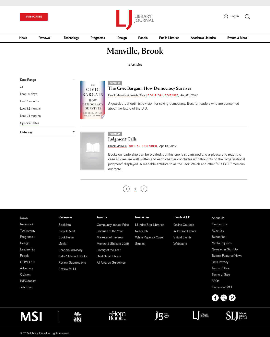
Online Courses (183, 225)
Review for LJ (67, 269)
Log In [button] (231, 16)
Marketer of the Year (110, 237)
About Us (218, 218)
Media (62, 244)
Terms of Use (220, 268)
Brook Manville (117, 146)
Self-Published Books (72, 256)
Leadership (27, 249)
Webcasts (180, 244)
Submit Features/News (227, 256)
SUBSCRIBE (33, 16)
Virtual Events (182, 237)
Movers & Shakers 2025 (113, 244)
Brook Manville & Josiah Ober (126, 95)
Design (122, 38)
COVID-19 (27, 262)
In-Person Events (184, 231)
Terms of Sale (221, 274)
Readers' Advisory (70, 250)
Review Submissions (72, 262)
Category (26, 132)
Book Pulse (66, 237)
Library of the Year (109, 250)
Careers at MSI (222, 287)
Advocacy (26, 268)
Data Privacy (220, 262)
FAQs (215, 281)
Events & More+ (238, 38)
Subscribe (218, 237)
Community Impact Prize (113, 225)
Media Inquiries (222, 243)
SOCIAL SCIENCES (143, 146)
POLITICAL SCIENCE (162, 95)
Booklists (64, 225)
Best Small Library (109, 256)
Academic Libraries (203, 38)
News (23, 38)
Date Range (28, 80)
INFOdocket (28, 281)
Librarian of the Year (110, 231)
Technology (71, 38)
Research (141, 231)
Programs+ (98, 38)
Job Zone (26, 287)
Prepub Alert (66, 231)
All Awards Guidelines (111, 262)
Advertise (218, 230)
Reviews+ (45, 38)
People (142, 38)
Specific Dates (29, 123)
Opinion (25, 274)
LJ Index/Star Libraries (149, 225)
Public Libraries (169, 38)
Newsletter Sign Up (225, 249)
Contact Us (219, 224)
